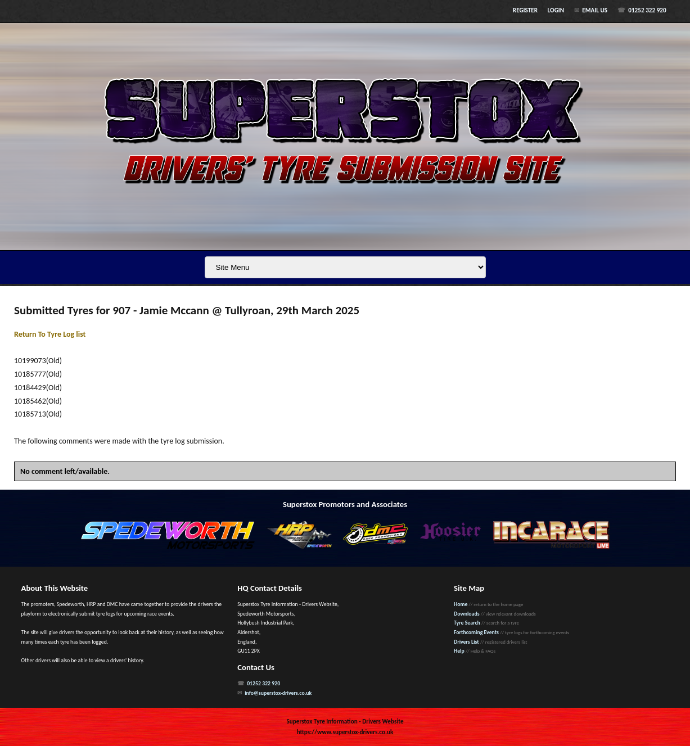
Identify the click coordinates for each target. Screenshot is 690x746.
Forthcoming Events (476, 632)
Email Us (594, 10)
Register (525, 10)
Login (556, 10)
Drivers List (466, 642)
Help (459, 651)
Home (460, 604)
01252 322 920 (647, 10)
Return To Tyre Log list (49, 334)
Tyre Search (467, 623)
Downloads (467, 614)
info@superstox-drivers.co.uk (278, 693)
